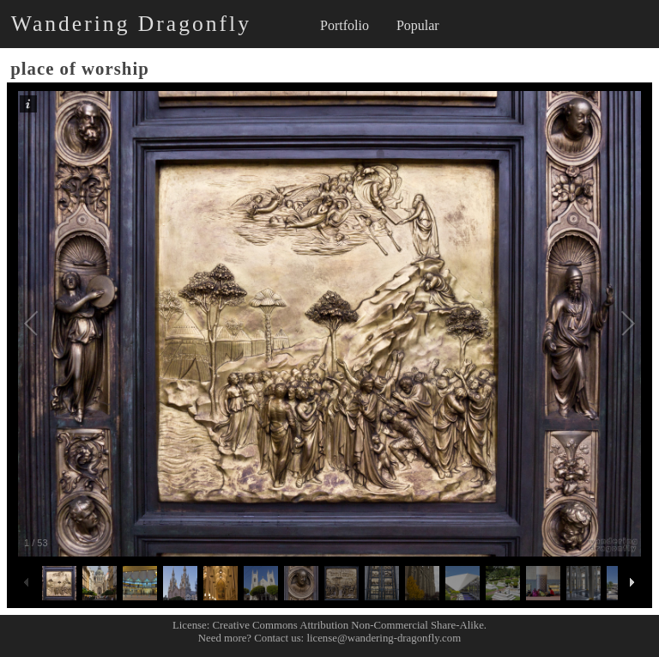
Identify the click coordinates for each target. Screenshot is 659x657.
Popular (417, 25)
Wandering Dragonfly (131, 23)
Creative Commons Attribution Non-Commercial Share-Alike (348, 625)
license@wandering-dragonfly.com (383, 638)
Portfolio (344, 25)
